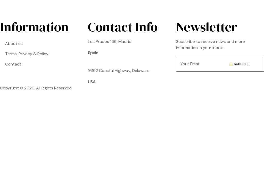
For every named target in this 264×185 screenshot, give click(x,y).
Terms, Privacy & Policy (26, 54)
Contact (13, 64)
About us (14, 43)
